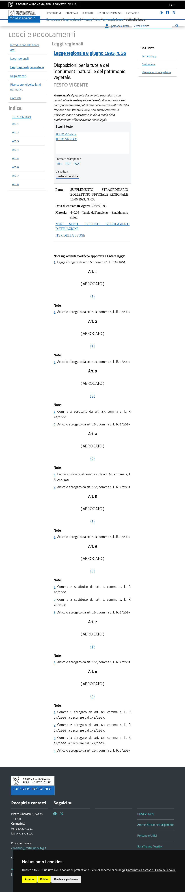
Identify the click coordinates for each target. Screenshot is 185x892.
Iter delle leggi (149, 56)
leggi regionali (72, 19)
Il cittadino (132, 13)
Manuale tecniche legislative (156, 72)
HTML (59, 164)
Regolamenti (18, 76)
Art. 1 (15, 124)
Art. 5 (15, 158)
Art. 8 (15, 184)
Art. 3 (15, 141)
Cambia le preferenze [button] (66, 879)
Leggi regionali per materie (27, 67)
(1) (92, 296)
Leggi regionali (19, 59)
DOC (77, 164)
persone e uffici (117, 26)
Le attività (87, 13)
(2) (92, 395)
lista (97, 19)
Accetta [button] (29, 879)
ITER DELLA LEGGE (70, 235)
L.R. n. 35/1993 (21, 117)
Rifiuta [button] (44, 879)
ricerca (88, 19)
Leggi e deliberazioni (110, 13)
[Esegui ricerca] (177, 26)
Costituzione (148, 64)
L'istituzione (54, 13)
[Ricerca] (152, 26)
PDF (68, 164)
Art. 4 (15, 150)
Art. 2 (15, 132)
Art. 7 (15, 176)
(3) (92, 570)
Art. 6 (15, 167)
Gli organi (72, 13)
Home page (53, 19)
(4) (92, 696)
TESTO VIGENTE (66, 134)
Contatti (15, 98)
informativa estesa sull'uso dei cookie (151, 870)
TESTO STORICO (66, 139)
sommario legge (113, 19)
